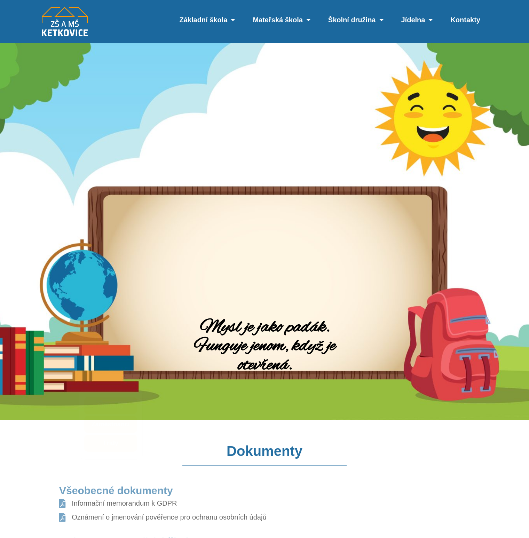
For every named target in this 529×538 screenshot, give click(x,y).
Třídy (59, 443)
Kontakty (465, 20)
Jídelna (417, 20)
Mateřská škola (281, 20)
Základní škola (208, 20)
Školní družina (356, 20)
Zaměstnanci (59, 424)
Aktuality (59, 405)
